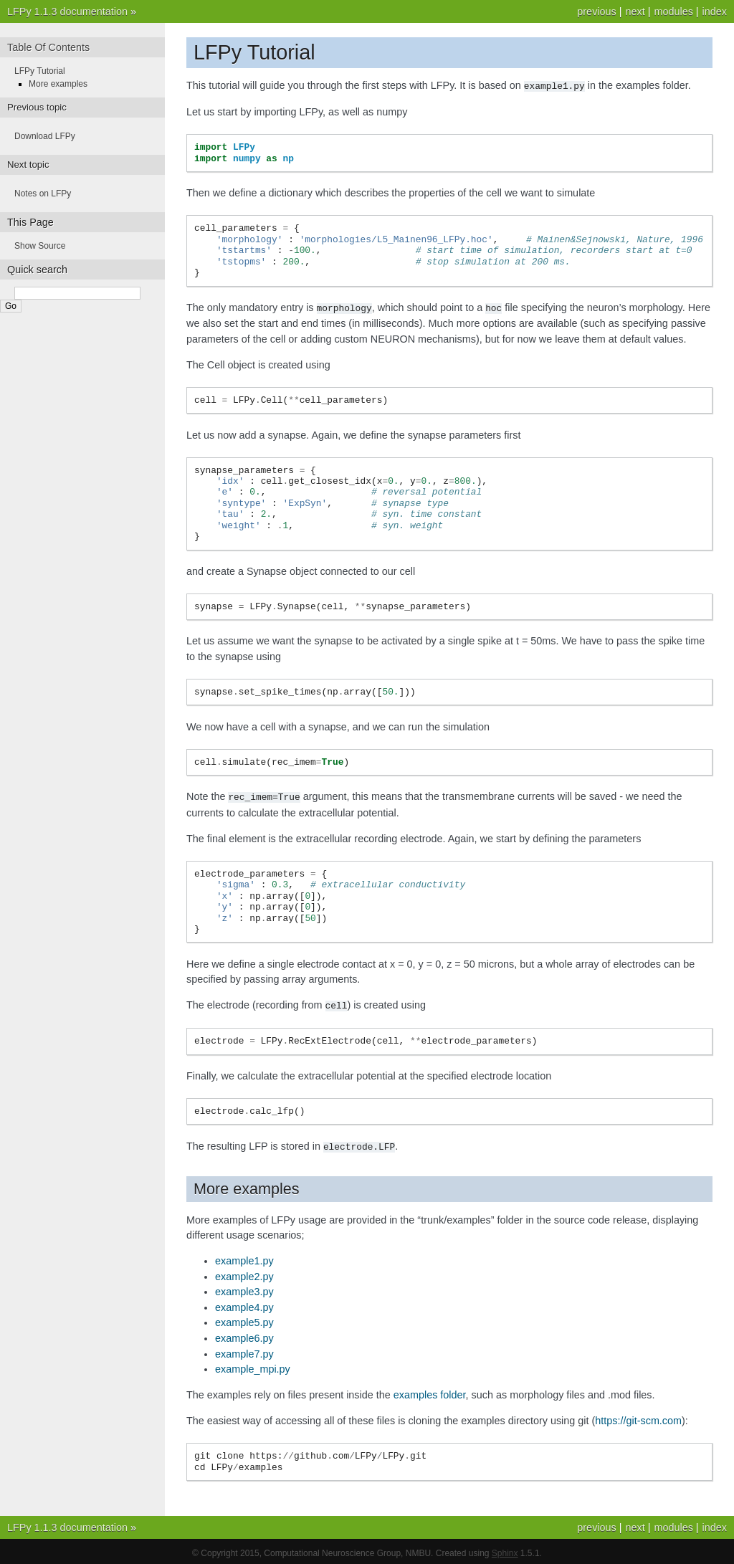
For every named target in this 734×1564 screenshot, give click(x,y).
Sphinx (505, 1550)
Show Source (39, 246)
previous (596, 11)
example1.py (244, 1257)
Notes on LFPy (42, 194)
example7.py (244, 1350)
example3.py (244, 1288)
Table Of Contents (48, 47)
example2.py (244, 1273)
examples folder (430, 1391)
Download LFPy (44, 136)
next (634, 11)
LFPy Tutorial (39, 71)
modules (673, 11)
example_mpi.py (252, 1365)
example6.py (244, 1334)
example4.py (244, 1304)
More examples (58, 84)
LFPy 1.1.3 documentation (67, 11)
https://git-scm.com (638, 1417)
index (714, 11)
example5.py (244, 1319)
